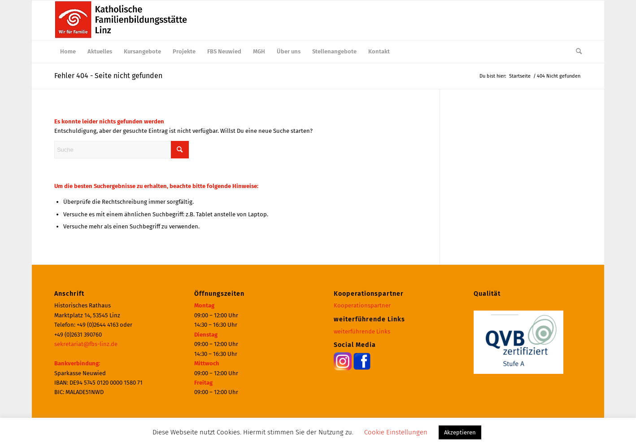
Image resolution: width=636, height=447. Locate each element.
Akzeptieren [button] (460, 432)
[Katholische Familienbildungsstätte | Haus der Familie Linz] (121, 20)
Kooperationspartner (362, 305)
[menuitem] (68, 51)
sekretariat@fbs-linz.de (86, 344)
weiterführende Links (362, 331)
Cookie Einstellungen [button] (395, 432)
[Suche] (576, 51)
